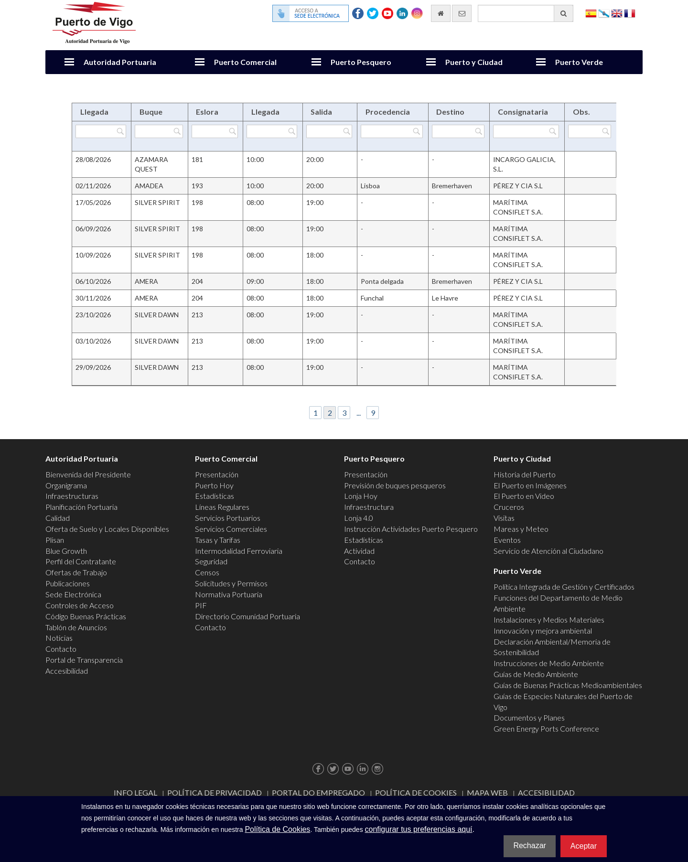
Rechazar (529, 845)
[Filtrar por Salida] (329, 131)
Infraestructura (369, 506)
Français (629, 12)
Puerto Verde (579, 61)
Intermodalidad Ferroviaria (238, 550)
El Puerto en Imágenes (530, 485)
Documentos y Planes (529, 717)
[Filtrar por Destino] (458, 131)
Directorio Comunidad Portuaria (247, 616)
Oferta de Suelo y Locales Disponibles (107, 528)
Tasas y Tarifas (217, 539)
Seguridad (211, 561)
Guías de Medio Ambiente (536, 674)
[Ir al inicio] (441, 13)
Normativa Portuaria (228, 594)
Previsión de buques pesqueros (395, 485)
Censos (207, 572)
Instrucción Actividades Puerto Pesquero (411, 528)
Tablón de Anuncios (76, 627)
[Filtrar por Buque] (159, 131)
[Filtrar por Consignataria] (526, 131)
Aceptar (583, 846)
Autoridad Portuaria (120, 61)
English (617, 12)
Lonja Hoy (360, 495)
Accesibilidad (66, 670)
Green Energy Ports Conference (546, 728)
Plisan (54, 539)
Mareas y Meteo (521, 528)
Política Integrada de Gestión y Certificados (564, 586)
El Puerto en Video (524, 495)
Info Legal (135, 792)
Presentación (216, 474)
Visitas (504, 517)
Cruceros (509, 506)
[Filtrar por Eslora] (215, 131)
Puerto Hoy (214, 485)
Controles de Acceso (79, 605)
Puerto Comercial (245, 61)
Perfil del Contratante (80, 561)
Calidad (57, 517)
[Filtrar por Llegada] (100, 131)
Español (591, 12)
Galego (604, 12)
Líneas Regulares (222, 506)
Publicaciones (67, 583)
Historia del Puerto (525, 474)
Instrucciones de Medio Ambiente (549, 663)
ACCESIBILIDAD (546, 792)
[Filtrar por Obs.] (589, 131)
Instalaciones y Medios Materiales (549, 619)
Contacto (60, 648)
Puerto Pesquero (361, 61)
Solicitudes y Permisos (231, 583)
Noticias (59, 637)
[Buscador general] (525, 13)
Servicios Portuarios (227, 517)
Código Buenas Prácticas (85, 616)
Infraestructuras (71, 495)
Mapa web (487, 792)
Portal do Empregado (318, 792)
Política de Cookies (416, 792)
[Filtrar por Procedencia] (391, 131)
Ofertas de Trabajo (76, 572)
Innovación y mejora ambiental (543, 630)
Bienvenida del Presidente (88, 474)
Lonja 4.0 (358, 517)
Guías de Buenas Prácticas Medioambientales (568, 685)
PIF (201, 605)
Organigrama (66, 485)
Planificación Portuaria (81, 506)
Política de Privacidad (214, 792)
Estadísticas (214, 495)
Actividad (359, 550)
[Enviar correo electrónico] (462, 13)
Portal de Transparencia (84, 659)
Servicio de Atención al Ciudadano (548, 550)
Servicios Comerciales (231, 528)
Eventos (507, 539)
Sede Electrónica (73, 594)
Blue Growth (66, 550)
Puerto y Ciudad (474, 61)
